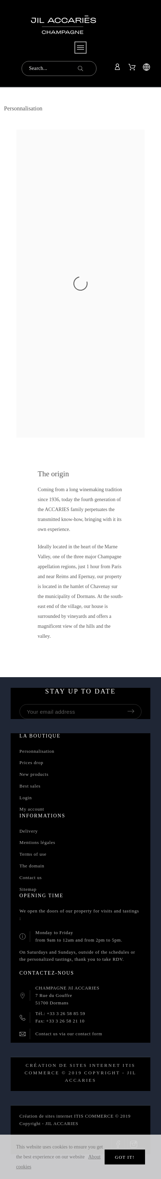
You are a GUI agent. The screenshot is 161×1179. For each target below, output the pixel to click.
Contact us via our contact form (68, 1033)
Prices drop (31, 762)
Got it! (124, 1157)
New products (34, 774)
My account (32, 809)
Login (26, 797)
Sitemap (28, 889)
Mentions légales (37, 842)
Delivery (29, 831)
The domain (32, 865)
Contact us (31, 877)
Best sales (30, 786)
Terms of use (33, 854)
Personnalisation (37, 751)
